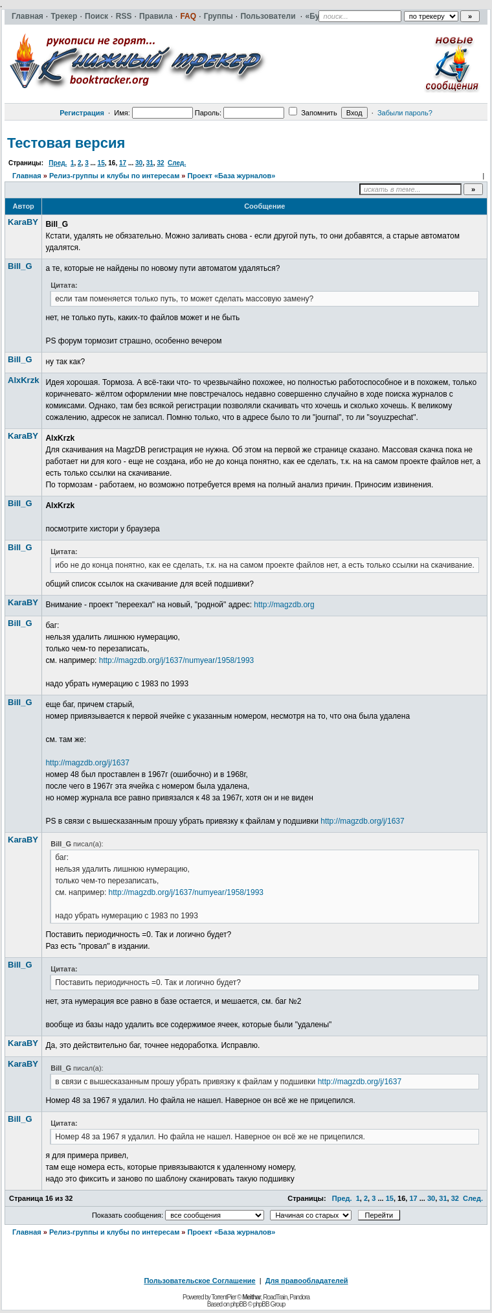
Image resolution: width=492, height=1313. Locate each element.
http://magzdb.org (284, 604)
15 (101, 163)
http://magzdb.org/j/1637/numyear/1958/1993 (176, 660)
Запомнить (313, 113)
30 (138, 163)
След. (177, 163)
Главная (26, 176)
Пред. (58, 163)
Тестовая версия (66, 143)
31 (149, 163)
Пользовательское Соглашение (199, 1280)
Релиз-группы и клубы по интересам (114, 176)
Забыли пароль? (404, 113)
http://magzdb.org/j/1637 (87, 762)
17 (122, 163)
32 (160, 163)
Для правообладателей (306, 1280)
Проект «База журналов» (232, 176)
